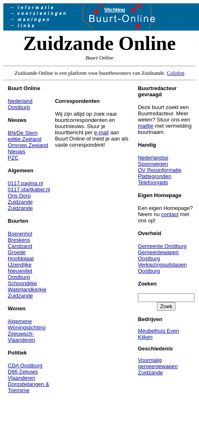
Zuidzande (20, 208)
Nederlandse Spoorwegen (153, 161)
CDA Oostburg (25, 365)
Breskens (19, 240)
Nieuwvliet (20, 271)
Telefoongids (153, 182)
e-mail (101, 132)
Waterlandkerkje (27, 289)
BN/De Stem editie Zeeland (25, 136)
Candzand (20, 246)
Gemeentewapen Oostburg (158, 255)
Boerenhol (20, 234)
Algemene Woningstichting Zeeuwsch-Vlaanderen (27, 330)
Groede (17, 252)
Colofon (176, 73)
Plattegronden (154, 176)
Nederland (20, 101)
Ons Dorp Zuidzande (20, 199)
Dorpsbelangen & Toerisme (28, 387)
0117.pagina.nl (25, 183)
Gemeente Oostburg (162, 246)
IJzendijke (20, 265)
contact (169, 214)
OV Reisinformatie (159, 170)
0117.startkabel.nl (29, 189)
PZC (13, 158)
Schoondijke (22, 283)
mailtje (146, 126)
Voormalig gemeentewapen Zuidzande (158, 366)
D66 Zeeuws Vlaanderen (23, 375)
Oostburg (19, 107)
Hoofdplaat (21, 258)
